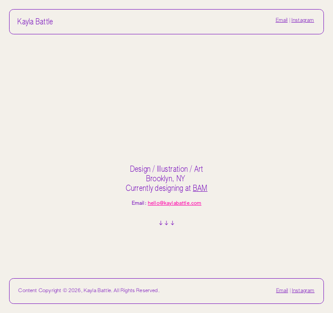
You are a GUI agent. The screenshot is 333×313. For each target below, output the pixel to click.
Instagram (302, 20)
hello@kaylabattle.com (175, 203)
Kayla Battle (35, 22)
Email (282, 20)
